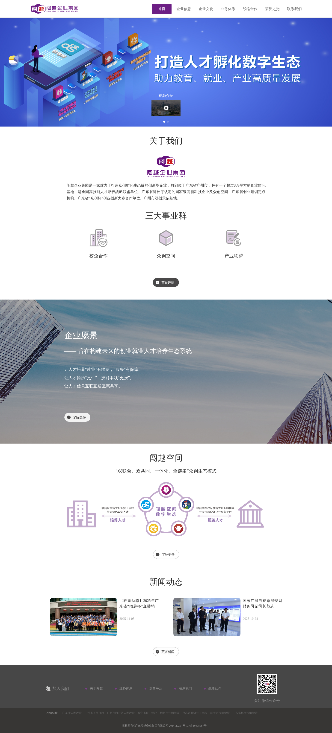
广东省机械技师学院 (245, 713)
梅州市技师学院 (169, 713)
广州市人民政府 (94, 713)
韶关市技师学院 (220, 713)
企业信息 (183, 9)
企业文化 (206, 9)
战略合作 (250, 9)
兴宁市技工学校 (147, 713)
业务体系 (228, 9)
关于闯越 (96, 688)
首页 (161, 9)
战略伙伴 (214, 688)
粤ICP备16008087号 (195, 725)
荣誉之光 (272, 9)
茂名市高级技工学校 (194, 713)
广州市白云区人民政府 (121, 713)
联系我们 (294, 9)
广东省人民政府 (72, 713)
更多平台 (155, 688)
